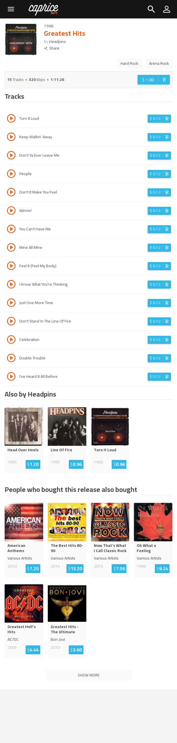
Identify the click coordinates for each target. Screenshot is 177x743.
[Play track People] (11, 174)
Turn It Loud (105, 449)
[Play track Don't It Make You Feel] (11, 193)
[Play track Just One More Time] (11, 303)
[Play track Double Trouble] (11, 359)
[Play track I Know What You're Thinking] (11, 285)
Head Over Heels (23, 449)
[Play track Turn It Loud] (11, 119)
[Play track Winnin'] (11, 211)
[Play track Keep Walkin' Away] (11, 137)
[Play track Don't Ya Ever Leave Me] (11, 156)
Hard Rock (129, 63)
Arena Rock (159, 63)
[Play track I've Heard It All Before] (11, 377)
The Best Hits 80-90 (67, 548)
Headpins (57, 41)
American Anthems (16, 548)
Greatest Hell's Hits (21, 629)
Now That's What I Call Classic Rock (110, 548)
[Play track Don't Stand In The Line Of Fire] (11, 322)
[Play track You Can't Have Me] (11, 230)
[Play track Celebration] (11, 340)
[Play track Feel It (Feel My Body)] (11, 266)
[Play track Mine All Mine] (11, 248)
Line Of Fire (61, 449)
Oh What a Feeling (146, 548)
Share (51, 48)
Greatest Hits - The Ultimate (65, 629)
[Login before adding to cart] (154, 79)
